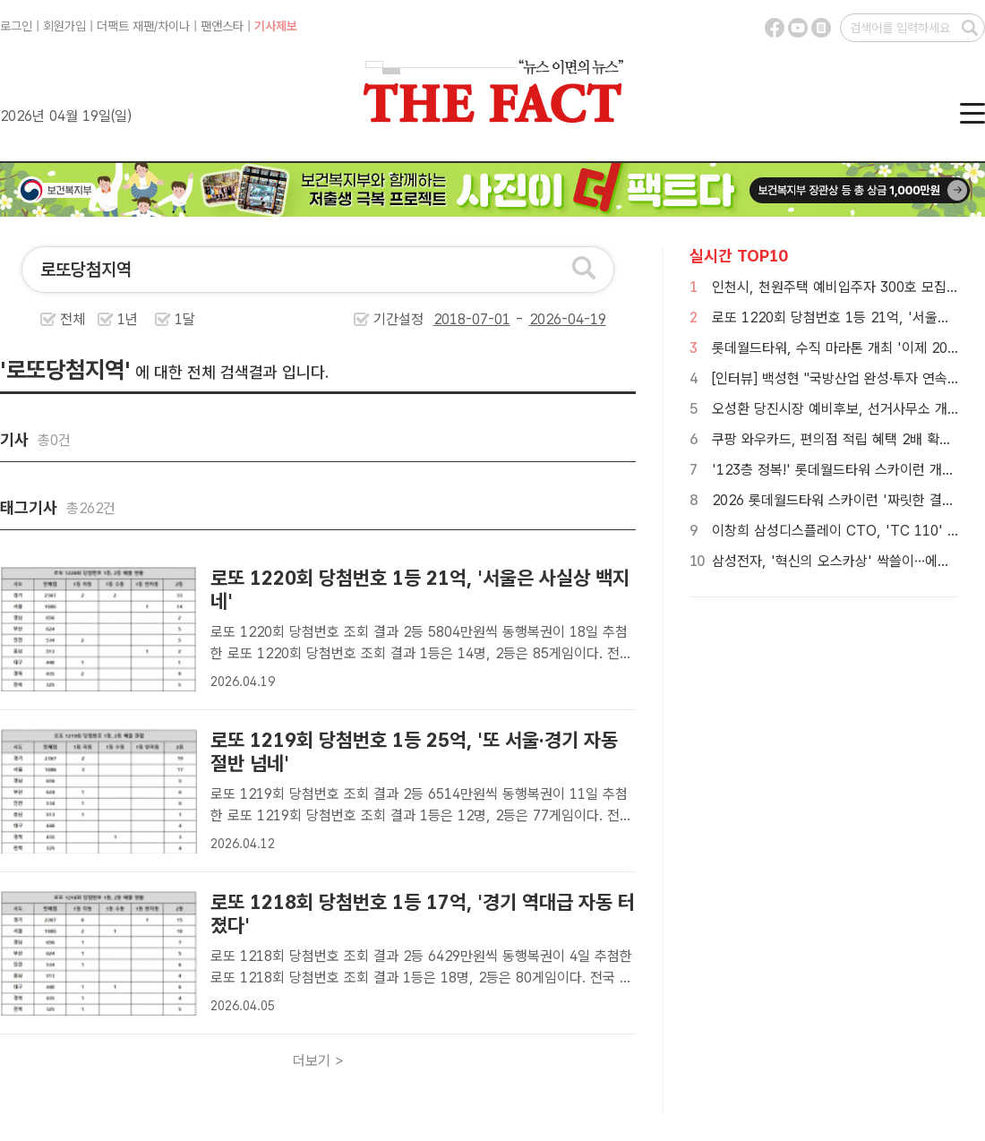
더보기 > (318, 1060)
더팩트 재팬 (125, 26)
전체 (72, 319)
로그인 (16, 26)
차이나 (174, 26)
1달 (185, 319)
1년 (127, 319)
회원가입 (64, 26)
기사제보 (275, 26)
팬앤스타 (222, 26)
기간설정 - (489, 319)
